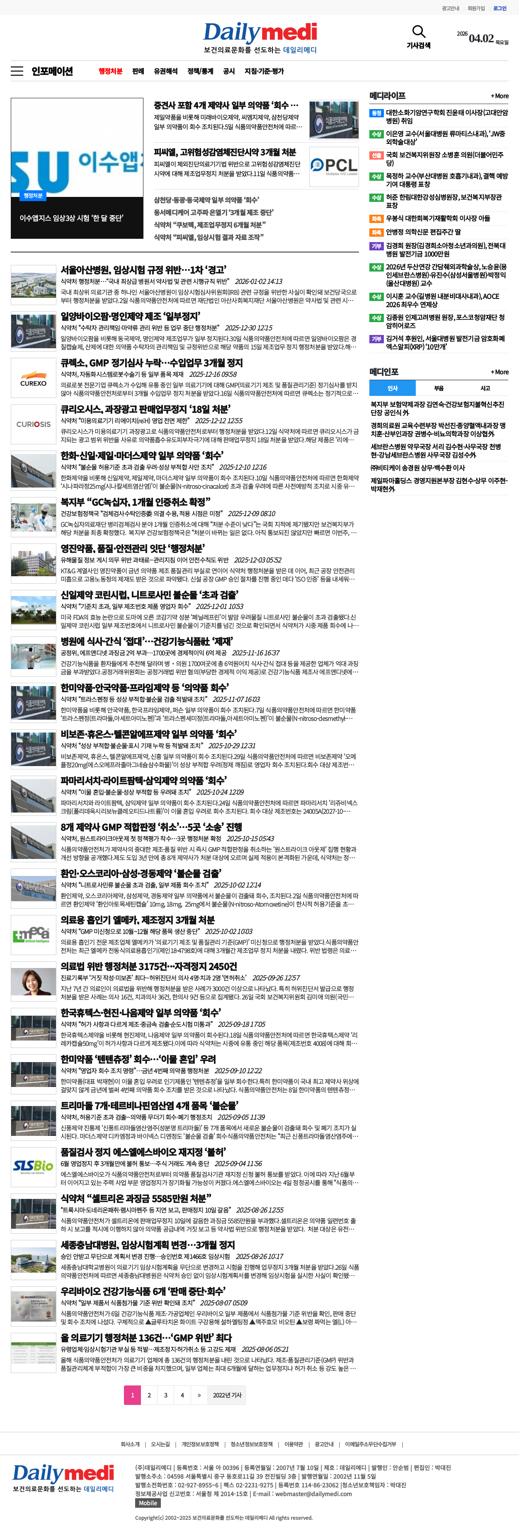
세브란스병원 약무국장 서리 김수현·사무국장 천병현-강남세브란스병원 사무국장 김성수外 (436, 450)
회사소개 (130, 1444)
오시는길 (160, 1444)
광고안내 (450, 8)
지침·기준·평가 (264, 71)
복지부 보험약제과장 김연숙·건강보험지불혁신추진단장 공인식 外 (437, 408)
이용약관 (293, 1444)
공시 (229, 71)
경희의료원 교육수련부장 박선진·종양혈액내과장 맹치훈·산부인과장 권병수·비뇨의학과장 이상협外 (438, 429)
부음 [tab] (439, 388)
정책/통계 (200, 71)
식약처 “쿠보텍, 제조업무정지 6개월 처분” (209, 225)
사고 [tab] (485, 388)
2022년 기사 (227, 1395)
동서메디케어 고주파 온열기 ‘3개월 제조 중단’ (213, 212)
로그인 (499, 8)
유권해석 (165, 71)
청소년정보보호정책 (251, 1444)
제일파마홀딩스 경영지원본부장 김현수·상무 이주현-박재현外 (439, 484)
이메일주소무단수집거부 (370, 1444)
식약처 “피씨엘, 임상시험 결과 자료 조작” (208, 237)
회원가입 (476, 8)
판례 (138, 71)
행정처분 (110, 71)
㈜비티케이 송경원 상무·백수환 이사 (418, 467)
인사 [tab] (392, 388)
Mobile (148, 1503)
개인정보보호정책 (200, 1444)
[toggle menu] (17, 69)
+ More (499, 95)
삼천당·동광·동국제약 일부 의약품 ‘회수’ (206, 200)
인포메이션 (52, 71)
